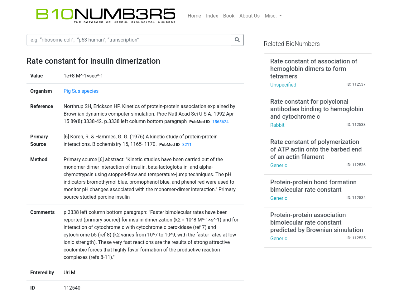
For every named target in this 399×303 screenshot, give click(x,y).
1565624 (220, 121)
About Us (249, 16)
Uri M (69, 273)
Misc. (271, 16)
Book (228, 16)
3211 (187, 144)
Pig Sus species (81, 91)
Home (194, 16)
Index (212, 16)
